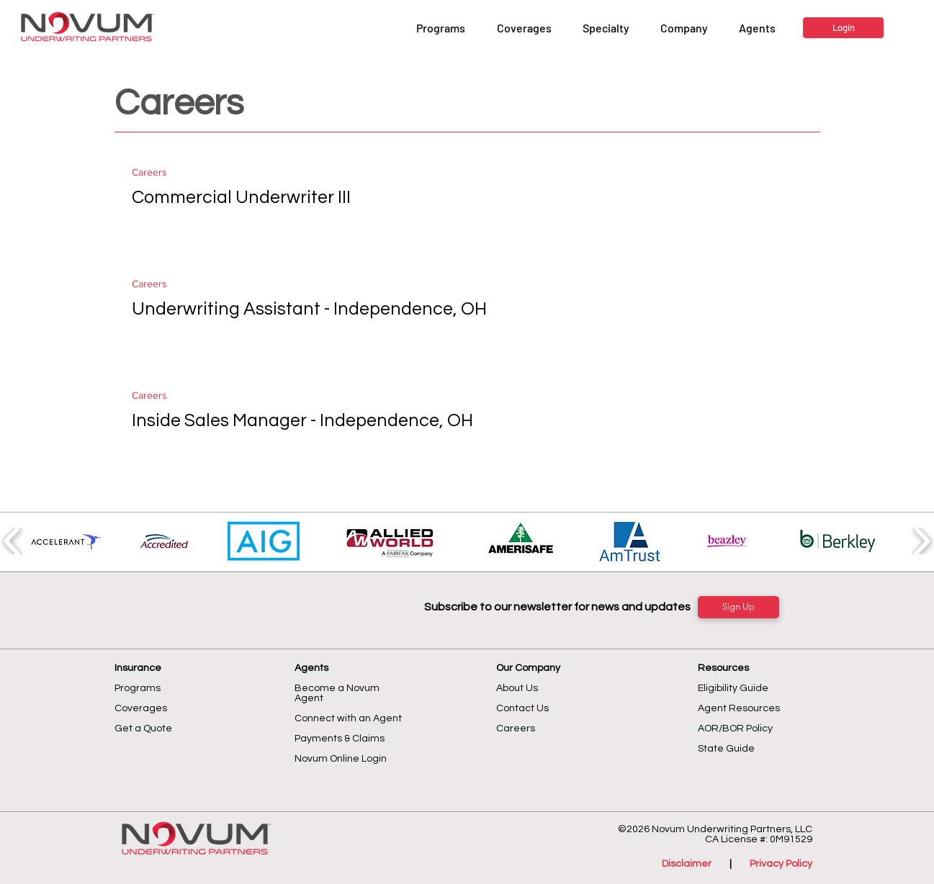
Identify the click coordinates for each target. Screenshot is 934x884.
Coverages (140, 708)
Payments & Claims (340, 739)
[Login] (843, 28)
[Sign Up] (738, 607)
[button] (684, 28)
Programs (137, 688)
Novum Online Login (342, 759)
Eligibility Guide (733, 688)
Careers (149, 172)
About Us (517, 688)
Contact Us (522, 708)
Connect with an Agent (348, 718)
